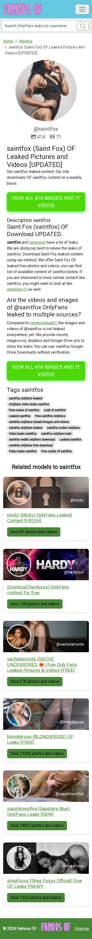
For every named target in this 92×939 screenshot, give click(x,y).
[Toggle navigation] (82, 9)
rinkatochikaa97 (43, 323)
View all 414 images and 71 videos (46, 201)
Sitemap (82, 928)
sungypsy (37, 242)
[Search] (46, 26)
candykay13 (17, 289)
